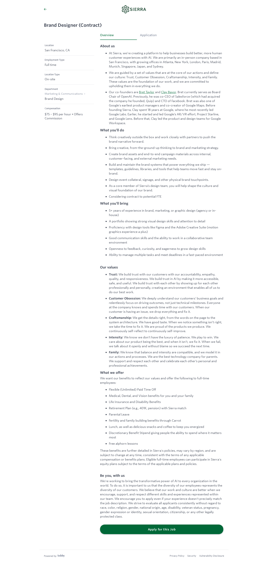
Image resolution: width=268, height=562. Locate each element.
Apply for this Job (162, 529)
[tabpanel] (161, 289)
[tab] (118, 36)
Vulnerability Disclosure (211, 555)
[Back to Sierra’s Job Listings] (72, 9)
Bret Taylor (146, 92)
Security (191, 555)
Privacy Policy (177, 555)
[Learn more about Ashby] (54, 556)
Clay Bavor (168, 92)
